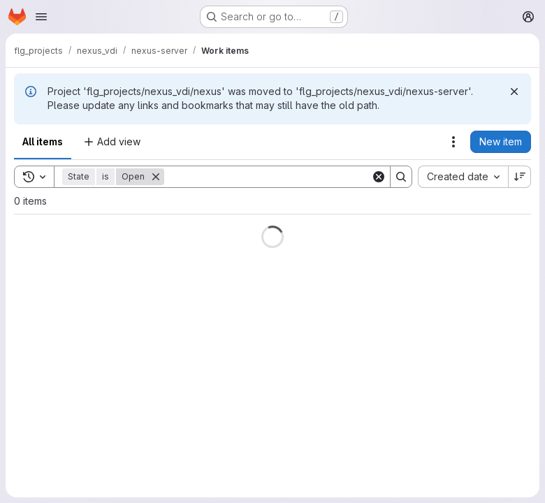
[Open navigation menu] (41, 17)
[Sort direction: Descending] (520, 177)
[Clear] (378, 176)
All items (42, 141)
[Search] (267, 176)
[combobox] (463, 177)
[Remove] (155, 176)
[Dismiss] (514, 91)
